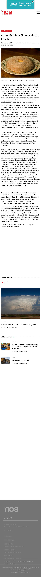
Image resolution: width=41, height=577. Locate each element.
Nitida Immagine (25, 573)
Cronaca (7, 562)
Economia (21, 562)
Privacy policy (20, 571)
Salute (6, 565)
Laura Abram (4, 80)
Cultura (12, 565)
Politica (14, 562)
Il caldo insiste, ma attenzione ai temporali (18, 325)
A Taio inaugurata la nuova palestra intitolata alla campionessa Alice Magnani (25, 346)
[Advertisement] (20, 252)
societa (14, 341)
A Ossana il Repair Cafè (20, 360)
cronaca (3, 321)
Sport (18, 565)
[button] (2, 282)
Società (29, 562)
